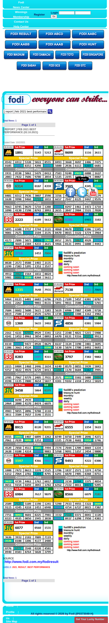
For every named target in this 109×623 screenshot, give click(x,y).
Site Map (11, 621)
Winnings (21, 12)
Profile (10, 612)
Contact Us (21, 21)
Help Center (21, 26)
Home (10, 606)
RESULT (22, 567)
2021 (14, 567)
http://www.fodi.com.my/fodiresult (31, 562)
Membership (21, 16)
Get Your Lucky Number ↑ (91, 619)
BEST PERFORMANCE (38, 567)
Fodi (21, 2)
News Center (21, 7)
